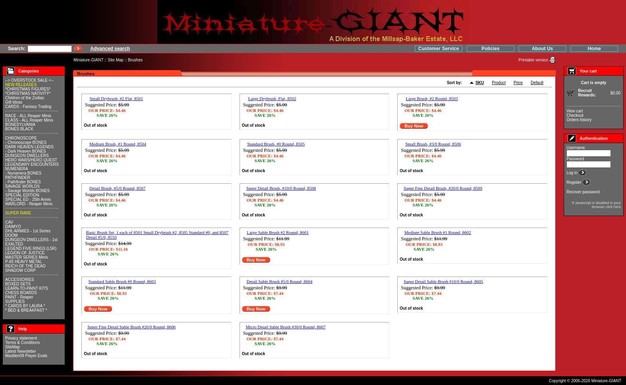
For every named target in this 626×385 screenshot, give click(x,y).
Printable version (534, 60)
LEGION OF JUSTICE (25, 253)
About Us (542, 48)
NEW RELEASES (21, 84)
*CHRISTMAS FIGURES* (28, 89)
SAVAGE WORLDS (22, 186)
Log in (572, 173)
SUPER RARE (18, 213)
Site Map (115, 60)
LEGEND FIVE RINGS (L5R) (30, 248)
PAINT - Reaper (19, 297)
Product (498, 83)
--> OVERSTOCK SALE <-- (29, 80)
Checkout (575, 115)
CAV (9, 222)
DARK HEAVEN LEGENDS (29, 147)
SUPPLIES (15, 301)
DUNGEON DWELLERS (27, 155)
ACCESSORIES (19, 279)
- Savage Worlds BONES (27, 191)
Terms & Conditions (22, 342)
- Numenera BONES (23, 173)
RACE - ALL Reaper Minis (28, 116)
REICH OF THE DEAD (25, 266)
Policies (490, 48)
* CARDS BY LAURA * (25, 306)
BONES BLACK (19, 129)
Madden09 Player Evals (26, 356)
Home (594, 48)
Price (518, 83)
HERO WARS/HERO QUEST (31, 160)
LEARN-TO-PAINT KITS (26, 288)
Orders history (579, 120)
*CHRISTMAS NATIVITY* (28, 93)
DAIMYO (13, 226)
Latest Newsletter (20, 351)
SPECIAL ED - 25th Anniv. (28, 199)
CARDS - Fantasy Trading (28, 106)
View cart (575, 111)
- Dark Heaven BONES (25, 151)
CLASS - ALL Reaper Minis (29, 120)
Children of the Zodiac (24, 98)
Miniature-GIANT (88, 60)
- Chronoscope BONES (25, 142)
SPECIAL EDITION (22, 195)
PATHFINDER (17, 177)
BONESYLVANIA (20, 124)
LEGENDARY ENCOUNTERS (32, 164)
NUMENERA (16, 169)
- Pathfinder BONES (23, 182)
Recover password (583, 192)
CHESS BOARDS (21, 293)
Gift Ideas (13, 102)
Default (537, 83)
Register (574, 182)
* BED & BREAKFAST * (26, 310)
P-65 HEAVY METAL (23, 261)
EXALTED (14, 244)
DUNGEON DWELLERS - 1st (31, 240)
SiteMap (12, 347)
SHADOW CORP (20, 270)
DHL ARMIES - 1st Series (28, 231)
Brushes (135, 60)
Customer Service (438, 48)
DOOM (11, 235)
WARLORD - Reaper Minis (29, 204)
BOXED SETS (18, 284)
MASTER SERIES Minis (26, 257)
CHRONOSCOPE (21, 138)
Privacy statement (21, 338)
